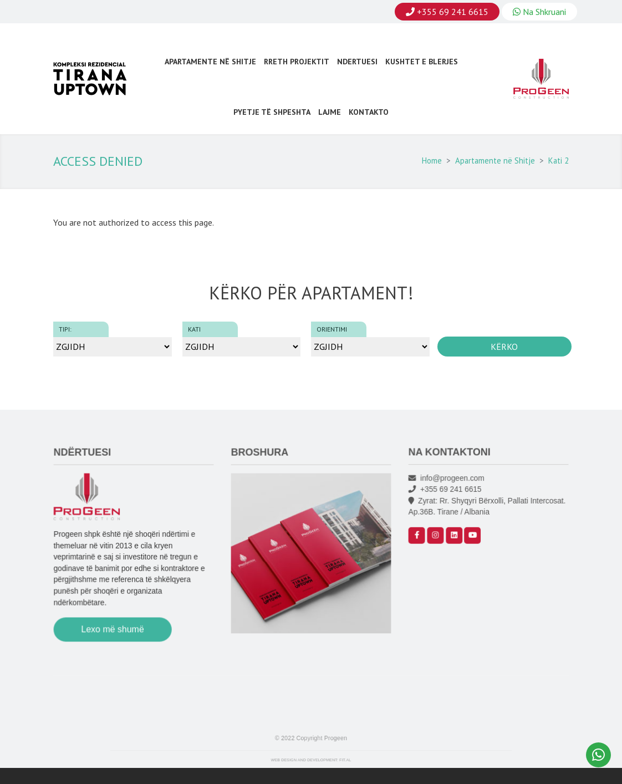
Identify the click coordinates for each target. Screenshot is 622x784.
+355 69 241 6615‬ (447, 496)
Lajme (329, 112)
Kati (194, 329)
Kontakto (369, 112)
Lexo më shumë (114, 631)
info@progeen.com (448, 486)
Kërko (504, 346)
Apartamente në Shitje (210, 62)
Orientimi (332, 329)
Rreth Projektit (296, 62)
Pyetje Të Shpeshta (271, 112)
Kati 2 (558, 160)
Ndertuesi (357, 62)
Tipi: (65, 329)
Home (432, 160)
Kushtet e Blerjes (421, 62)
